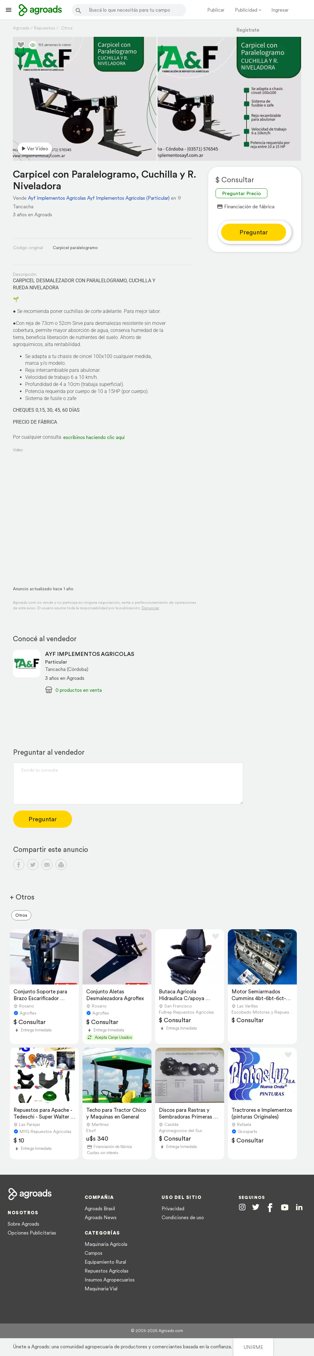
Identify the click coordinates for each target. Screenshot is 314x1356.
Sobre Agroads (23, 1224)
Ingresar (280, 10)
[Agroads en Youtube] (285, 1207)
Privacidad (173, 1208)
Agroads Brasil (100, 1208)
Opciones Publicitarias (32, 1233)
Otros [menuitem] (21, 915)
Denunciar (150, 608)
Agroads (21, 28)
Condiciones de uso (183, 1217)
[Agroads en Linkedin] (299, 1207)
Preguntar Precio (241, 193)
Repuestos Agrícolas (106, 1271)
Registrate (247, 30)
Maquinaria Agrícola (106, 1244)
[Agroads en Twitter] (255, 1207)
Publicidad (246, 10)
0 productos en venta (79, 690)
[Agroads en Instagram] (242, 1207)
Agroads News (101, 1217)
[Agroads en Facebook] (270, 1207)
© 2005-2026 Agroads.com (157, 1330)
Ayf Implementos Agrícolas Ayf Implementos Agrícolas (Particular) (99, 198)
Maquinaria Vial (101, 1288)
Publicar (215, 10)
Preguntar (253, 232)
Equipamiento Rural (105, 1262)
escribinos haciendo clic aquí (93, 437)
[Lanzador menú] (8, 9)
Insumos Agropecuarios (110, 1280)
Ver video (34, 148)
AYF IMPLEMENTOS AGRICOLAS (89, 653)
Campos (93, 1253)
